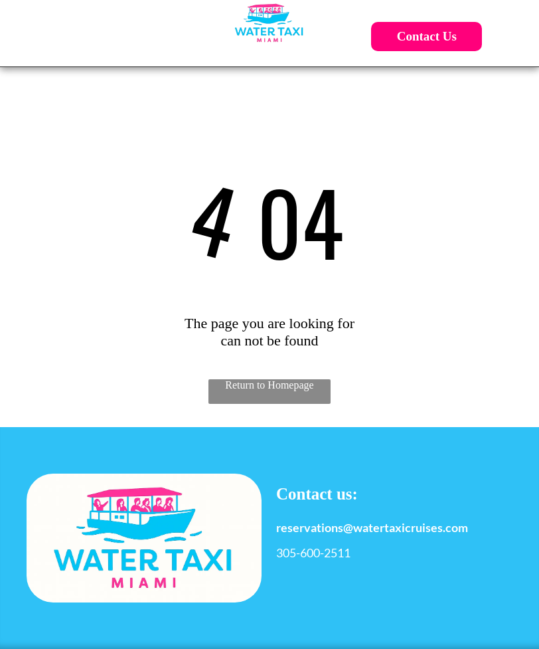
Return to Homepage (269, 385)
